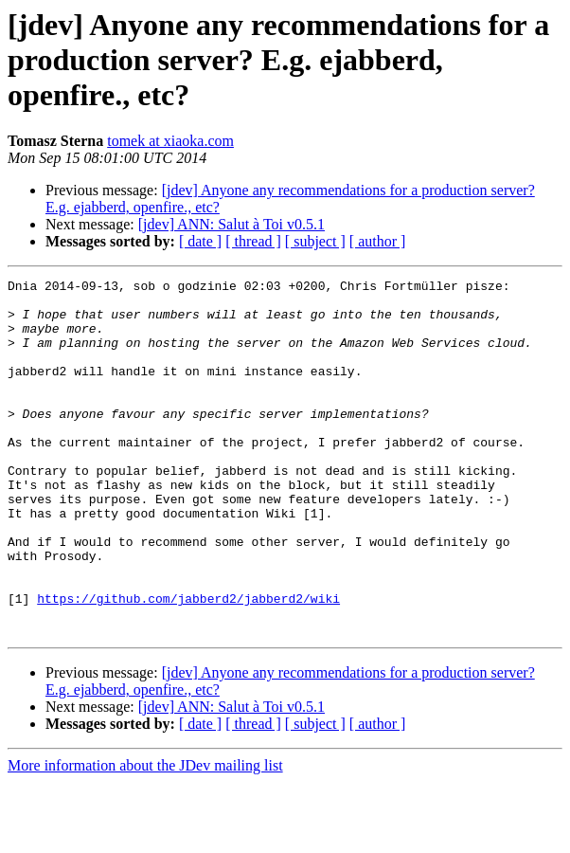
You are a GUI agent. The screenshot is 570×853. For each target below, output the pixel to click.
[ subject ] (315, 241)
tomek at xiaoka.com (170, 141)
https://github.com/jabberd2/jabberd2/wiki (188, 663)
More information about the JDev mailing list (145, 836)
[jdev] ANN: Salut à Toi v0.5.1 (231, 224)
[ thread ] (253, 241)
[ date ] (200, 241)
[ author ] (377, 241)
